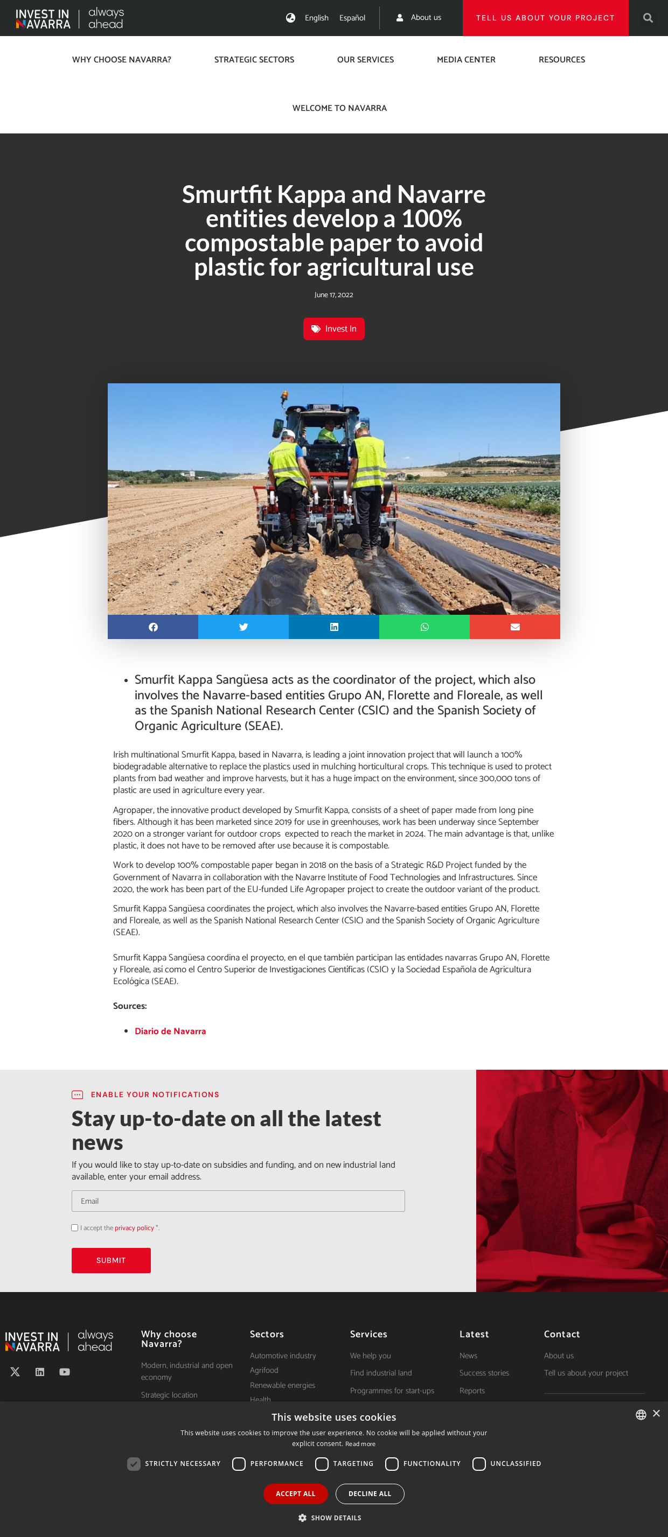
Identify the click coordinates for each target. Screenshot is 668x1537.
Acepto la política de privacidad (71, 1227)
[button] (648, 18)
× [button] (656, 1414)
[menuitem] (317, 18)
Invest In (341, 328)
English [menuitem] (317, 18)
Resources (562, 60)
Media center (466, 60)
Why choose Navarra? (121, 60)
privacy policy (134, 1228)
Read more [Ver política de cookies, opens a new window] (360, 1444)
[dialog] (334, 1469)
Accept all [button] (296, 1493)
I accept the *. (119, 1228)
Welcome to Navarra (340, 108)
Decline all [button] (370, 1493)
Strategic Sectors (254, 60)
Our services (365, 60)
